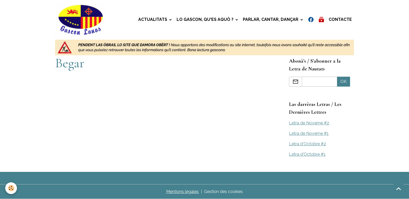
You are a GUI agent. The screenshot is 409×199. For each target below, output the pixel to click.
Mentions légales (182, 191)
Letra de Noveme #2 (309, 122)
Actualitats (153, 19)
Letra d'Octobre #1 (307, 154)
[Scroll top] (398, 188)
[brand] (82, 19)
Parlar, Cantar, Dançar (271, 19)
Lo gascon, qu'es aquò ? (205, 19)
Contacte (340, 19)
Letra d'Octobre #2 (307, 143)
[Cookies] (11, 188)
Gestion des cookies (223, 191)
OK (343, 81)
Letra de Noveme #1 (309, 133)
